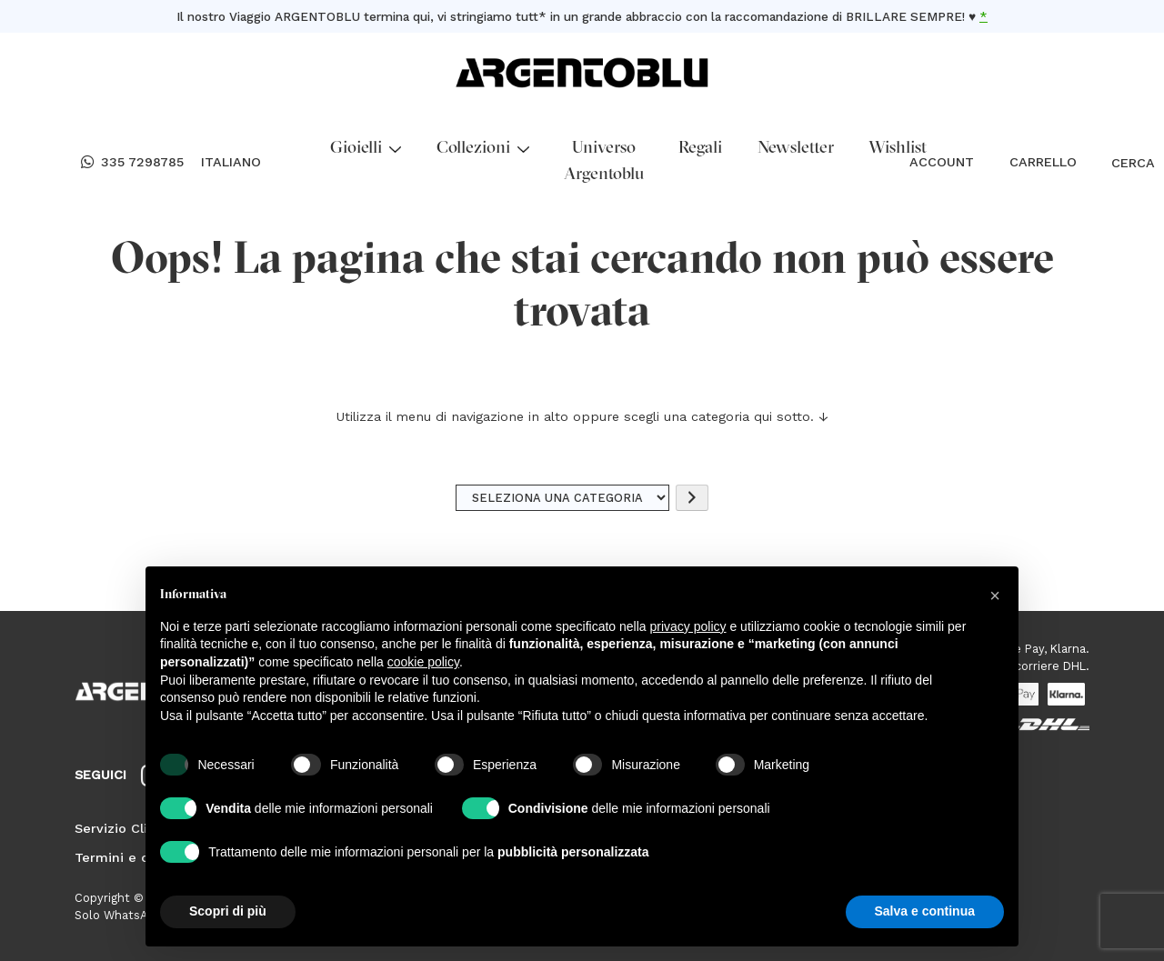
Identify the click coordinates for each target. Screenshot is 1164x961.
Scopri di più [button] (227, 911)
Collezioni (482, 148)
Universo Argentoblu (604, 162)
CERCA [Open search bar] (1120, 162)
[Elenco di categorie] (563, 498)
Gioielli (365, 148)
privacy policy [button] (688, 626)
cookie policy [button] (423, 662)
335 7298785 (132, 163)
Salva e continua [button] (925, 911)
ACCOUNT (941, 162)
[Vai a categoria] (692, 498)
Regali (700, 148)
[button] (994, 595)
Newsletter (796, 148)
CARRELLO (1043, 162)
